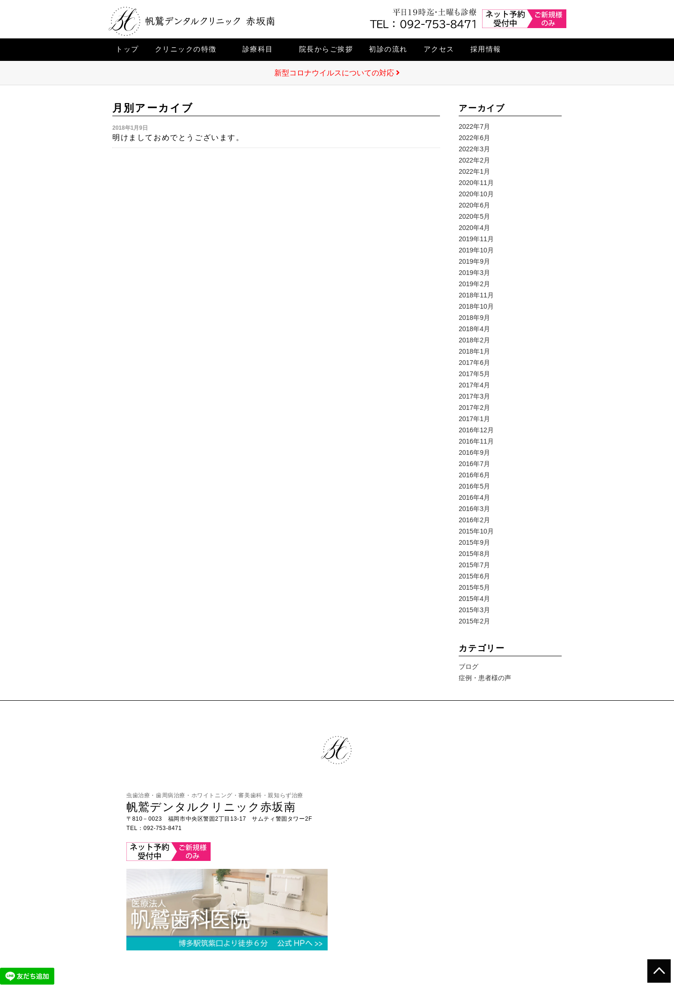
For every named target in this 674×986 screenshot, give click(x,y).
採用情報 (485, 49)
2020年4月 (474, 227)
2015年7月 (474, 565)
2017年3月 (474, 396)
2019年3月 (474, 272)
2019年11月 (476, 239)
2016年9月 (474, 452)
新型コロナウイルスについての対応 (337, 73)
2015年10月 (476, 531)
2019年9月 (474, 261)
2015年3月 (474, 610)
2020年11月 (476, 182)
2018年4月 (474, 329)
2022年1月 (474, 171)
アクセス (439, 49)
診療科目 (257, 49)
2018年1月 (474, 351)
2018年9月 (474, 317)
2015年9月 (474, 542)
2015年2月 (474, 621)
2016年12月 (476, 430)
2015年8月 (474, 553)
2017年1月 (474, 419)
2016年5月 (474, 486)
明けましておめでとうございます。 (178, 137)
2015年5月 (474, 587)
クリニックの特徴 (186, 49)
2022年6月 (474, 137)
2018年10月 (476, 306)
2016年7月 (474, 463)
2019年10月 (476, 250)
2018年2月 (474, 340)
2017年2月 (474, 407)
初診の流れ (388, 49)
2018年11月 (476, 295)
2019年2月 (474, 284)
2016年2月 (474, 520)
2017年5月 (474, 374)
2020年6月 (474, 205)
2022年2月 (474, 160)
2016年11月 (476, 441)
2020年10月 (476, 194)
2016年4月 (474, 497)
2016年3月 (474, 508)
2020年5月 (474, 216)
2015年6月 (474, 576)
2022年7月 (474, 126)
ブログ (468, 666)
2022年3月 (474, 149)
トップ (127, 49)
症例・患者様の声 (485, 678)
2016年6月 (474, 475)
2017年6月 (474, 362)
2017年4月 (474, 385)
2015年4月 (474, 598)
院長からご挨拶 (326, 49)
